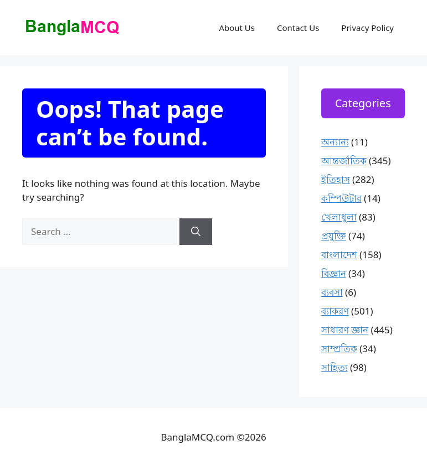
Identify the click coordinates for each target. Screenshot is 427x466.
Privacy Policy (367, 27)
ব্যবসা (332, 292)
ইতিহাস (335, 179)
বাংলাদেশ (339, 254)
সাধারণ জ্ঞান (344, 329)
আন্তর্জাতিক (344, 160)
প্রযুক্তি (333, 235)
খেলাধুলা (339, 217)
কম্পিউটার (341, 198)
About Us (237, 27)
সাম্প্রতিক (339, 348)
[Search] (195, 231)
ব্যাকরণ (335, 311)
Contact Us (298, 27)
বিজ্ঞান (333, 273)
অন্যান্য (335, 141)
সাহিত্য (334, 367)
